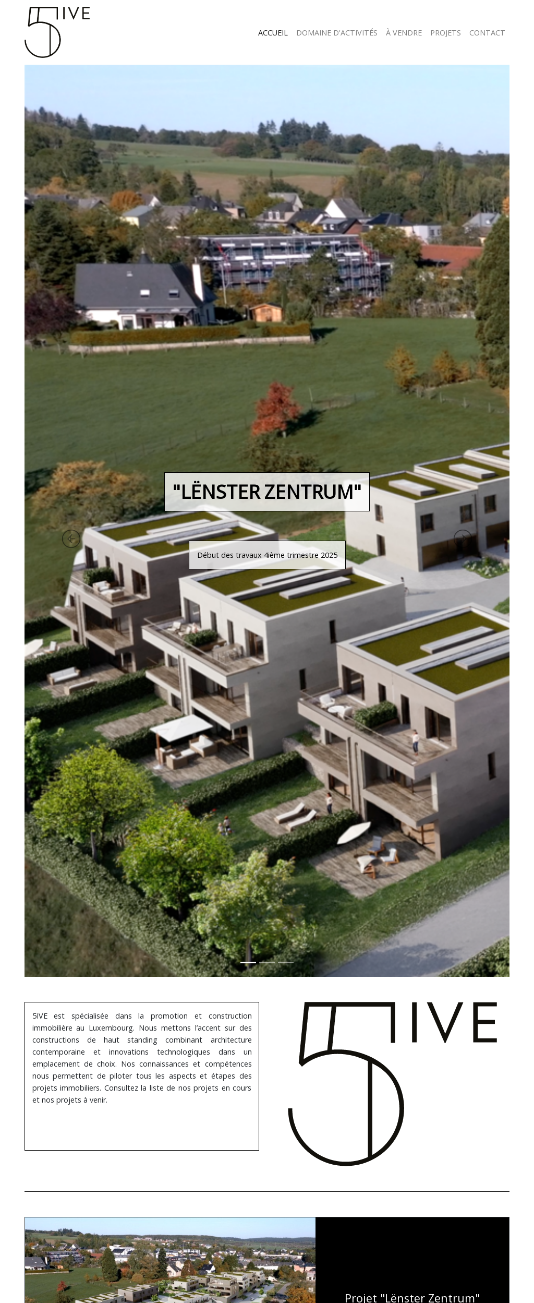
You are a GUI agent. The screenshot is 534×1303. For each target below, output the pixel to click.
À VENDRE (404, 33)
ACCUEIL (273, 33)
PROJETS (445, 33)
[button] (40, 521)
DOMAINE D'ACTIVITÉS (337, 33)
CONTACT (487, 33)
